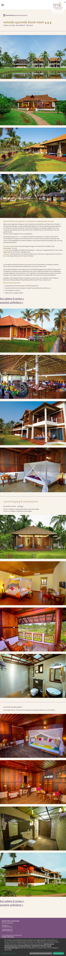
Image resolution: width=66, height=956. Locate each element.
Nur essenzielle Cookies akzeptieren (41, 953)
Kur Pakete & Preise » (12, 298)
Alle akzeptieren (58, 953)
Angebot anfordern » (11, 302)
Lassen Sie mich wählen (8, 953)
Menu (2, 5)
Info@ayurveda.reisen (8, 936)
